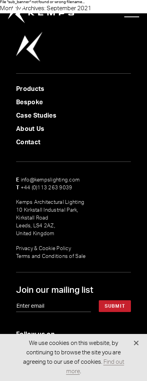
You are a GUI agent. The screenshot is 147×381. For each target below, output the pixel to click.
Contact (28, 142)
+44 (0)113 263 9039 (44, 187)
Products (30, 89)
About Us (30, 129)
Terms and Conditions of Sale (50, 256)
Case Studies (36, 115)
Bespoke (29, 102)
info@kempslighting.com (48, 180)
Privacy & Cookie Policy (43, 248)
